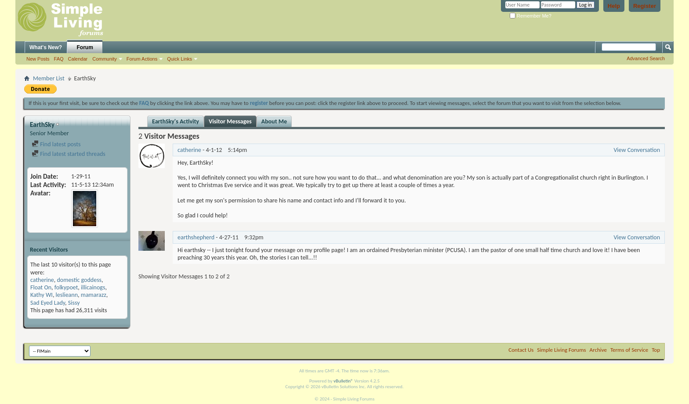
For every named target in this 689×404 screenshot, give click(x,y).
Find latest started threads (68, 154)
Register (644, 6)
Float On (40, 287)
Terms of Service (629, 349)
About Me (274, 121)
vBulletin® (343, 381)
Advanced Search (646, 58)
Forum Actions (142, 58)
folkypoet (66, 287)
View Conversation (636, 150)
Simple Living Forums (561, 349)
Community (104, 58)
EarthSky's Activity (175, 121)
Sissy (74, 303)
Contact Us (520, 349)
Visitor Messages (230, 121)
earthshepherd (196, 237)
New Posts (38, 58)
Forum (85, 47)
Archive (598, 349)
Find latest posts (56, 144)
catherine (42, 280)
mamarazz (93, 295)
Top (656, 349)
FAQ (59, 58)
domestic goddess (79, 280)
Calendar (78, 58)
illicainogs (93, 287)
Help (614, 6)
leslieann (67, 295)
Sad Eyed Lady (47, 303)
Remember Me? (530, 15)
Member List (49, 78)
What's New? (45, 47)
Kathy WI (41, 295)
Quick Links (179, 58)
